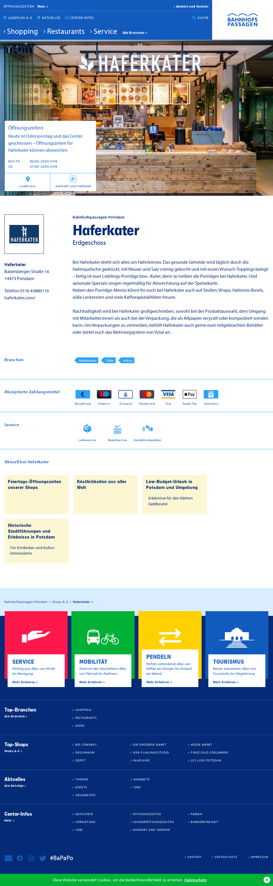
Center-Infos (82, 17)
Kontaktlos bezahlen (147, 440)
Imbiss (128, 360)
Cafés (110, 360)
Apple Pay (190, 403)
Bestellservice (117, 440)
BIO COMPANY (86, 744)
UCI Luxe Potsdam (206, 760)
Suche (203, 17)
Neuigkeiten (85, 795)
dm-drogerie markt (149, 744)
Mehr (8, 820)
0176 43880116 (34, 290)
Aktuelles (51, 17)
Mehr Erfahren (23, 682)
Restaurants (66, 31)
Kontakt (195, 857)
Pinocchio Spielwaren (209, 752)
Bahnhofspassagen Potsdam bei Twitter (43, 858)
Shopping (22, 31)
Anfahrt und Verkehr (192, 6)
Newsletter (8, 858)
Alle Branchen (134, 33)
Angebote (141, 779)
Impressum (259, 857)
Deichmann (85, 752)
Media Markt (201, 744)
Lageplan (27, 186)
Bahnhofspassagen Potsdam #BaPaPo (242, 20)
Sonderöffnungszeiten (153, 822)
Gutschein (211, 403)
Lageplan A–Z (20, 17)
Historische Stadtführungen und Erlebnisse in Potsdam (31, 531)
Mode (80, 726)
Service (105, 31)
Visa (168, 403)
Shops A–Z (12, 751)
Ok (267, 880)
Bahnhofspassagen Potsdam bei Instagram (31, 858)
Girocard (125, 403)
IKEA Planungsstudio (151, 752)
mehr (41, 6)
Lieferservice (87, 440)
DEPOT (80, 760)
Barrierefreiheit (205, 822)
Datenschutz (195, 879)
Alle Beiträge (13, 786)
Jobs (137, 787)
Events (81, 787)
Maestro (104, 403)
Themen (82, 779)
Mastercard (147, 403)
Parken (196, 814)
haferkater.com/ (19, 297)
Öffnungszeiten (19, 6)
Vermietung (85, 822)
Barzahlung (83, 403)
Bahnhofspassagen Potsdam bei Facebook (20, 858)
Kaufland (141, 760)
